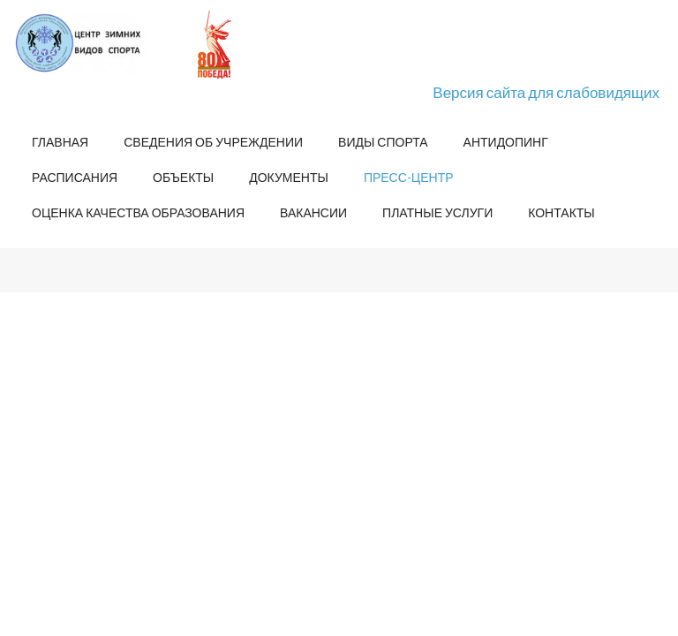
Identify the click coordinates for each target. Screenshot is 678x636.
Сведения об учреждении (213, 141)
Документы (288, 177)
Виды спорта (382, 141)
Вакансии (313, 212)
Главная (60, 141)
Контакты (561, 212)
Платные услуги (437, 212)
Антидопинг (505, 141)
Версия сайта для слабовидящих (546, 92)
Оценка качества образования (138, 212)
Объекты (183, 177)
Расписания (74, 177)
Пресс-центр (409, 177)
